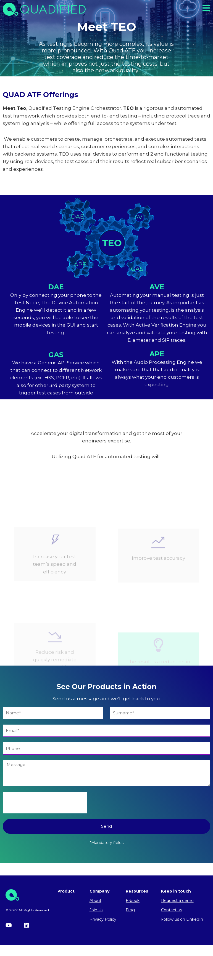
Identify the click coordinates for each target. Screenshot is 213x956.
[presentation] (45, 805)
